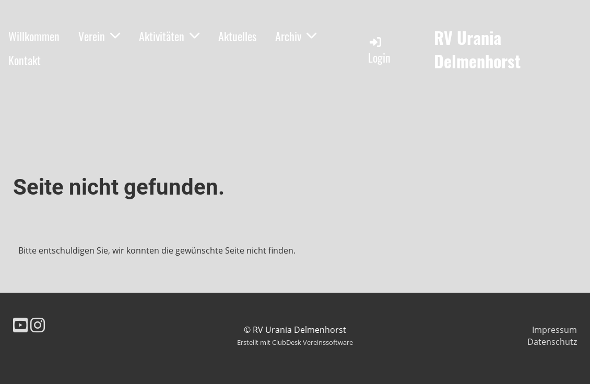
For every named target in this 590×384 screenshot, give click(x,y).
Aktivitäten (169, 36)
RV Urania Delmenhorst (477, 49)
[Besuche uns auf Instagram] (37, 325)
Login (379, 50)
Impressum (554, 329)
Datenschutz (552, 341)
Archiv (295, 36)
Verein (99, 36)
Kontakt (24, 60)
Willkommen (34, 36)
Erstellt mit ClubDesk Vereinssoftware (295, 342)
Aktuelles (237, 36)
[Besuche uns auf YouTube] (20, 325)
